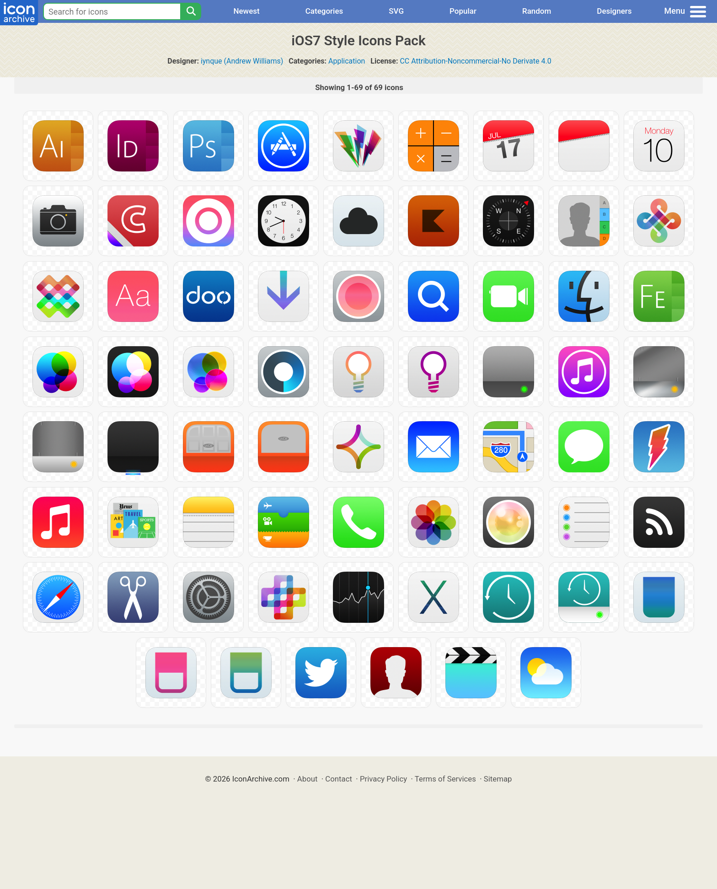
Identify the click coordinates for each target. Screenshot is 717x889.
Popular (462, 11)
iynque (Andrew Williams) (242, 61)
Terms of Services (445, 778)
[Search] (190, 11)
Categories (324, 11)
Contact (338, 778)
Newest (246, 11)
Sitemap (498, 778)
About (307, 778)
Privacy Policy (383, 778)
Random (536, 11)
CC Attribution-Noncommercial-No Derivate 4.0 (475, 61)
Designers (614, 11)
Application (346, 61)
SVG (396, 11)
